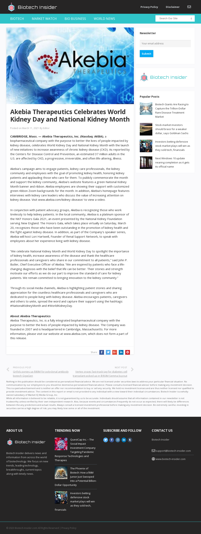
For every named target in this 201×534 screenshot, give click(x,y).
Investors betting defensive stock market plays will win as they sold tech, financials (172, 146)
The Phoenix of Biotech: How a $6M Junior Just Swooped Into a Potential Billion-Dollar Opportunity (76, 477)
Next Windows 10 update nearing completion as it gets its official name (172, 162)
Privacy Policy (149, 7)
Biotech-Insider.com (26, 528)
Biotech (17, 18)
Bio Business (75, 18)
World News (104, 18)
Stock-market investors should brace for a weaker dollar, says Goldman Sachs (171, 129)
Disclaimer (173, 7)
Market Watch (44, 18)
